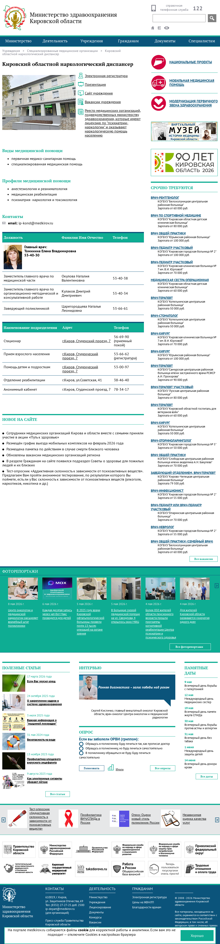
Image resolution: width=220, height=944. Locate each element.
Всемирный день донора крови (200, 765)
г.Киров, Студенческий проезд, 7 (80, 356)
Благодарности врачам (146, 907)
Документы (165, 40)
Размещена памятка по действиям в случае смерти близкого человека (62, 449)
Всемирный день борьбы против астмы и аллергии (200, 726)
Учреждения (91, 40)
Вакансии (95, 922)
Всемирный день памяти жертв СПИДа (200, 713)
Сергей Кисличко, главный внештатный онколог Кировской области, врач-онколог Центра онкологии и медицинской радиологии (129, 714)
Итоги (116, 769)
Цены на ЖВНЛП (143, 902)
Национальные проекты (190, 62)
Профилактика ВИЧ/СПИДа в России (91, 819)
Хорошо (197, 935)
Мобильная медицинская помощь (191, 82)
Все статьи (57, 794)
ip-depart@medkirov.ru (60, 909)
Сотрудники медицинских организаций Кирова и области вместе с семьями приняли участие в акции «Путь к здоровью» (72, 435)
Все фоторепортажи (189, 646)
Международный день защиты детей (198, 752)
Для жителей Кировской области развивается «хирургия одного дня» (194, 616)
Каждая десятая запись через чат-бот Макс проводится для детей (57, 614)
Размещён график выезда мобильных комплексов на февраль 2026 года (65, 443)
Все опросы (162, 768)
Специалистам (202, 40)
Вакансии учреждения (103, 102)
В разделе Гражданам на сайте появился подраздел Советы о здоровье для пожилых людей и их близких (73, 463)
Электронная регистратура (149, 897)
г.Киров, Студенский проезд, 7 (86, 341)
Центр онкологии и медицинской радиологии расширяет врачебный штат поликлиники (23, 618)
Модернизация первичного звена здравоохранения (193, 103)
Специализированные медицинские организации (62, 51)
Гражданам (128, 40)
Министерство (18, 40)
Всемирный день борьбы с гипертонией (200, 687)
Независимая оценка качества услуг (194, 819)
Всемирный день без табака (198, 739)
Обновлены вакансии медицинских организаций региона (53, 455)
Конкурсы (95, 917)
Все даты (207, 776)
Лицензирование (100, 907)
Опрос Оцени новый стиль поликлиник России (146, 819)
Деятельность (55, 40)
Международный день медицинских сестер (198, 700)
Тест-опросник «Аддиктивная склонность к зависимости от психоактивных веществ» (40, 819)
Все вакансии (203, 559)
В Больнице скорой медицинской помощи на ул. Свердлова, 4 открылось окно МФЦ (125, 616)
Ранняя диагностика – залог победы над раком (133, 687)
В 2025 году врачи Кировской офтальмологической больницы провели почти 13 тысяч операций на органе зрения (90, 621)
